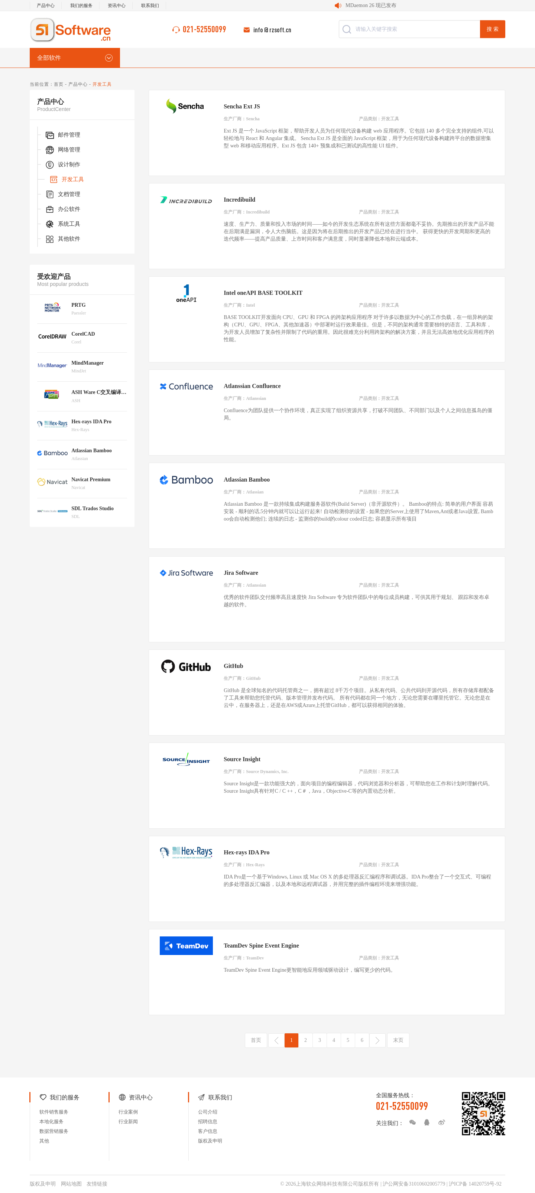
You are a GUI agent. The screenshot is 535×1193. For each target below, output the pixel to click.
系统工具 (62, 224)
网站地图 (71, 1184)
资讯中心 (117, 5)
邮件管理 (62, 135)
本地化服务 (51, 1121)
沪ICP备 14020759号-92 (475, 1184)
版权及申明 (210, 1141)
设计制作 (62, 165)
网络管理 (62, 150)
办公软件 (62, 209)
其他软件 (62, 239)
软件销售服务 (53, 1112)
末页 (398, 1040)
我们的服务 (81, 5)
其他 (44, 1141)
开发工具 (66, 180)
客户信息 (207, 1131)
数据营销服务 (53, 1131)
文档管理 (62, 194)
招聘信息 (207, 1121)
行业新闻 (128, 1121)
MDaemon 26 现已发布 (371, 5)
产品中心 (46, 5)
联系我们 (150, 5)
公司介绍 (207, 1112)
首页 (59, 84)
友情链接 (97, 1184)
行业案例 (128, 1112)
